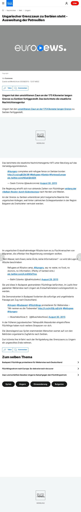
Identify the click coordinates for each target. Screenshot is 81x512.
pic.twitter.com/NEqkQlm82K (21, 177)
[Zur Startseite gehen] (9, 3)
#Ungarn (11, 305)
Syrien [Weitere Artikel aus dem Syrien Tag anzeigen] (8, 384)
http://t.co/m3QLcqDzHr (50, 308)
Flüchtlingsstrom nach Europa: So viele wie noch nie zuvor (27, 368)
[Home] (3, 10)
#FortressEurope (57, 174)
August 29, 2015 (49, 279)
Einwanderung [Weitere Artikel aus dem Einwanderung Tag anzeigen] (40, 384)
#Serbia (45, 174)
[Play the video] (40, 48)
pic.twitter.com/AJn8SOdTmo (22, 274)
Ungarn (27, 10)
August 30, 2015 (48, 183)
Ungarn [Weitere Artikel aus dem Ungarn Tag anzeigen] (22, 384)
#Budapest (22, 305)
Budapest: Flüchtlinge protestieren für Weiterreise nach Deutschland (32, 362)
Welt (20, 10)
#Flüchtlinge (35, 305)
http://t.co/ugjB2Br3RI (18, 174)
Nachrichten (11, 10)
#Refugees (35, 174)
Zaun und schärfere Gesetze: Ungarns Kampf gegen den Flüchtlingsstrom (34, 375)
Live (75, 3)
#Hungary (12, 171)
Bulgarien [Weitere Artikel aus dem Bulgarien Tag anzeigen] (59, 384)
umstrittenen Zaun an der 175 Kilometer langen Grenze (44, 109)
